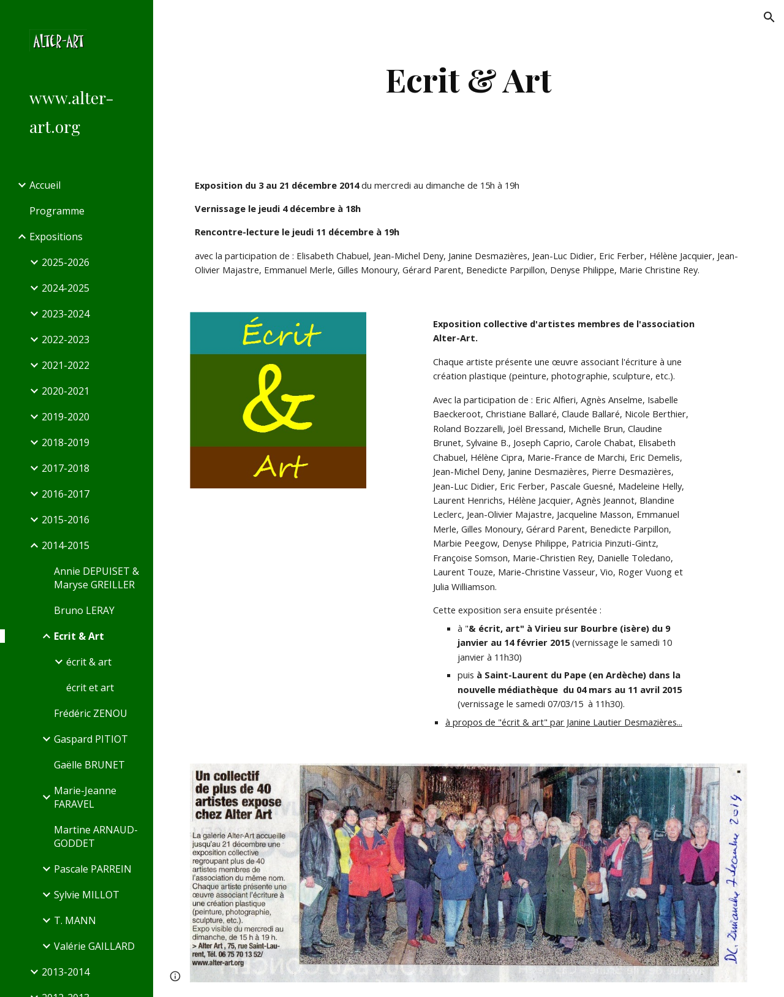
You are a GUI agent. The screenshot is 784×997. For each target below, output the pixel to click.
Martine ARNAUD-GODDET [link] (96, 836)
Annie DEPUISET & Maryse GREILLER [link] (96, 577)
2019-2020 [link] (65, 416)
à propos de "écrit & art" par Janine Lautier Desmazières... (563, 722)
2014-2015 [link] (65, 545)
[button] (769, 17)
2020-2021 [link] (65, 391)
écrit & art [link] (88, 662)
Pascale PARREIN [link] (93, 869)
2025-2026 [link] (65, 262)
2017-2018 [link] (65, 468)
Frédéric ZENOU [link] (90, 713)
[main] (468, 79)
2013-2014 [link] (65, 972)
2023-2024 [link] (65, 313)
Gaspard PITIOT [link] (91, 739)
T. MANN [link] (75, 920)
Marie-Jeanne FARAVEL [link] (85, 797)
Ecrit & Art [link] (79, 636)
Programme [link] (57, 211)
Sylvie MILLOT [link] (86, 894)
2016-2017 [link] (65, 494)
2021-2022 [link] (65, 365)
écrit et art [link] (90, 687)
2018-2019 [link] (65, 442)
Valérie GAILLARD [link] (94, 946)
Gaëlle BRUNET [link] (89, 764)
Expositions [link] (56, 236)
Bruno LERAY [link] (84, 610)
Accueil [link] (45, 185)
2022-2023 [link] (65, 339)
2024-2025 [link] (65, 288)
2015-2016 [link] (65, 519)
